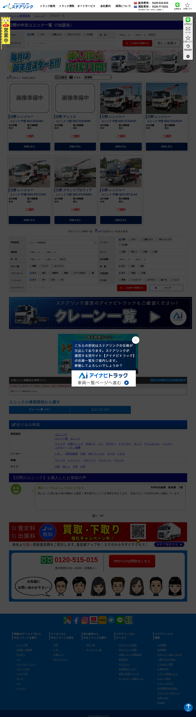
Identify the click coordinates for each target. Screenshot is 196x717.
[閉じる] (188, 57)
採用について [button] (123, 6)
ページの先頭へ (188, 709)
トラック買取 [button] (66, 6)
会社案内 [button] (105, 6)
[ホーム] (18, 6)
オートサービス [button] (86, 6)
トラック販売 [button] (47, 6)
